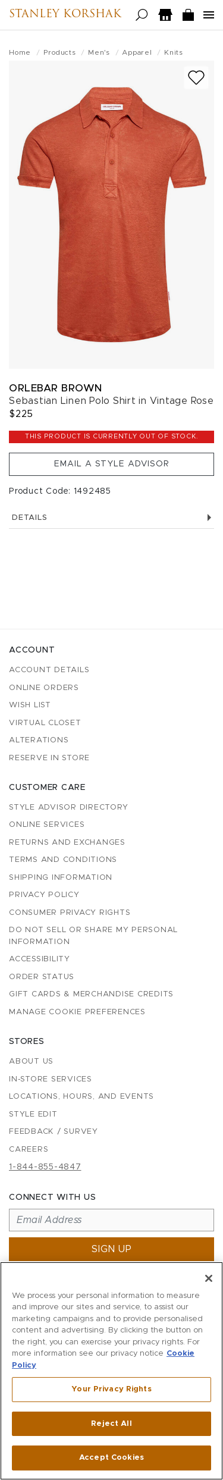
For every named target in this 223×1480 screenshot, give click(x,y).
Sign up (112, 1249)
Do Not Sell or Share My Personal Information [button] (93, 936)
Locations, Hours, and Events (81, 1096)
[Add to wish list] (196, 78)
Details (111, 518)
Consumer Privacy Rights (69, 913)
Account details (49, 670)
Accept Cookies (111, 1458)
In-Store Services (50, 1079)
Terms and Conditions (63, 860)
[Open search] (142, 15)
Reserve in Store (49, 758)
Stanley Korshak (65, 15)
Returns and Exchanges (67, 842)
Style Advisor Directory (68, 807)
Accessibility (39, 959)
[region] (111, 1371)
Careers (28, 1149)
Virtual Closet (45, 723)
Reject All (111, 1424)
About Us (31, 1061)
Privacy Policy (44, 895)
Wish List (30, 705)
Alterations (38, 740)
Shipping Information (60, 878)
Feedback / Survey (53, 1132)
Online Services (46, 825)
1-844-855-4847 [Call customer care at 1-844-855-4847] (45, 1167)
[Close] (209, 1278)
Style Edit (33, 1114)
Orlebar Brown (55, 388)
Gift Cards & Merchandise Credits (91, 994)
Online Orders (44, 688)
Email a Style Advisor (111, 464)
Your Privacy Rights (111, 1389)
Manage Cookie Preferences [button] (77, 1012)
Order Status (41, 977)
